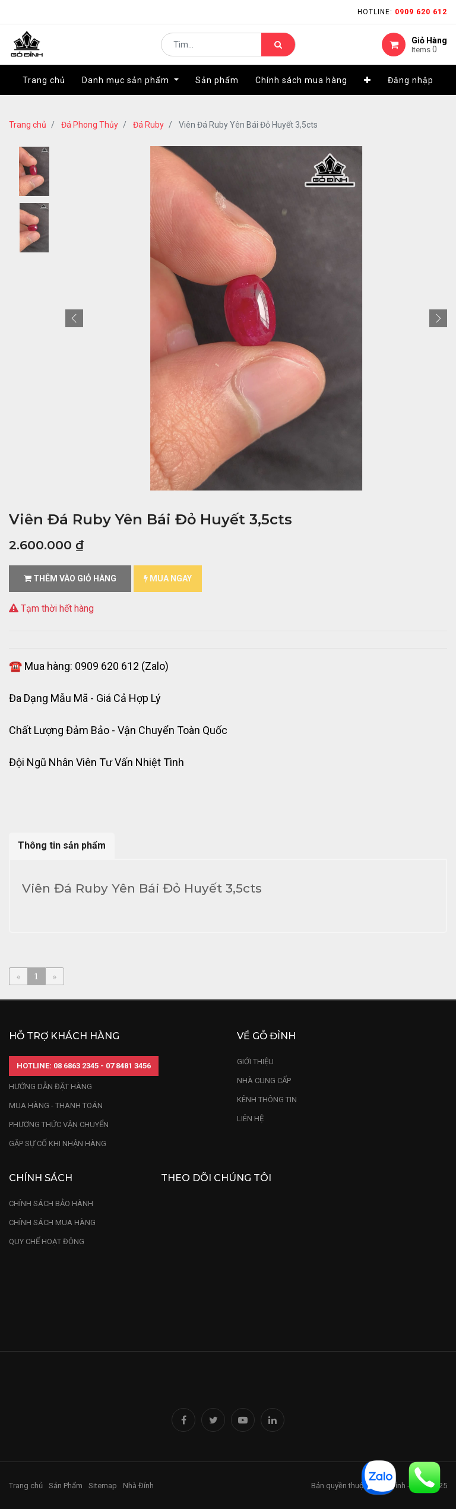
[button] (367, 93)
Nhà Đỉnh (139, 1485)
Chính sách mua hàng (52, 1222)
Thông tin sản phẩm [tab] (62, 845)
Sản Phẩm (66, 1485)
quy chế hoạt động (46, 1241)
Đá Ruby (148, 124)
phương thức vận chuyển (59, 1124)
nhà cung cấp (264, 1080)
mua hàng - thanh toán (56, 1105)
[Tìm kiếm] (278, 51)
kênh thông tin (267, 1099)
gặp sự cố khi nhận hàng (57, 1143)
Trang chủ (27, 124)
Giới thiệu (256, 1061)
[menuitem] (43, 93)
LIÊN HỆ (250, 1118)
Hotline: (402, 12)
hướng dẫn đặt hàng (50, 1086)
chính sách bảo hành (51, 1203)
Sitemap (102, 1485)
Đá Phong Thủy (89, 124)
